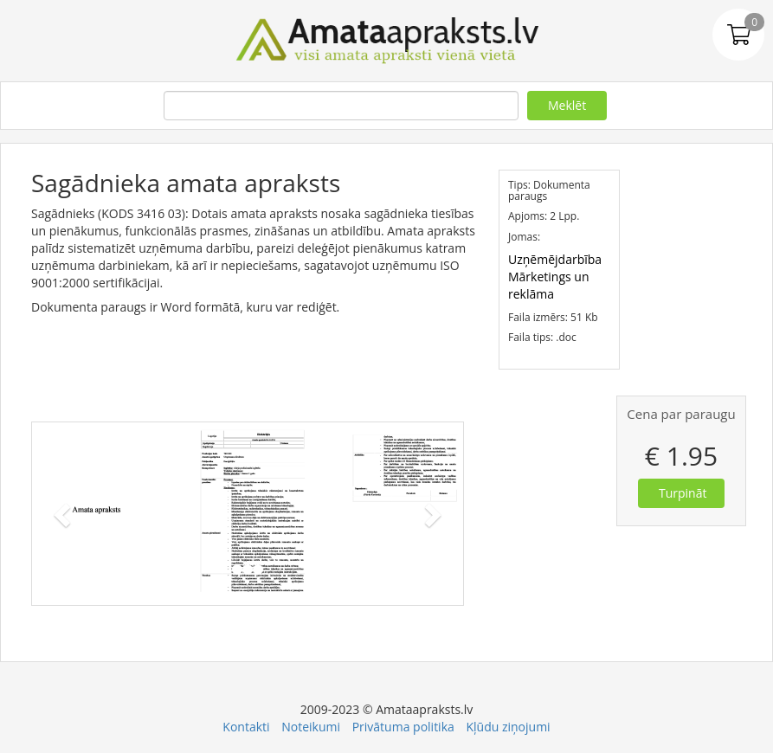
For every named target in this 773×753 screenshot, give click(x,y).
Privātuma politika (403, 726)
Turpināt (682, 493)
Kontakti (245, 726)
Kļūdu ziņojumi (508, 726)
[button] (64, 513)
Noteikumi (310, 726)
